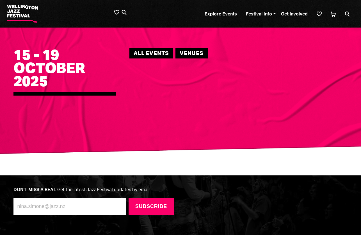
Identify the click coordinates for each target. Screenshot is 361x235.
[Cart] (333, 13)
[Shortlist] (319, 13)
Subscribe (151, 206)
